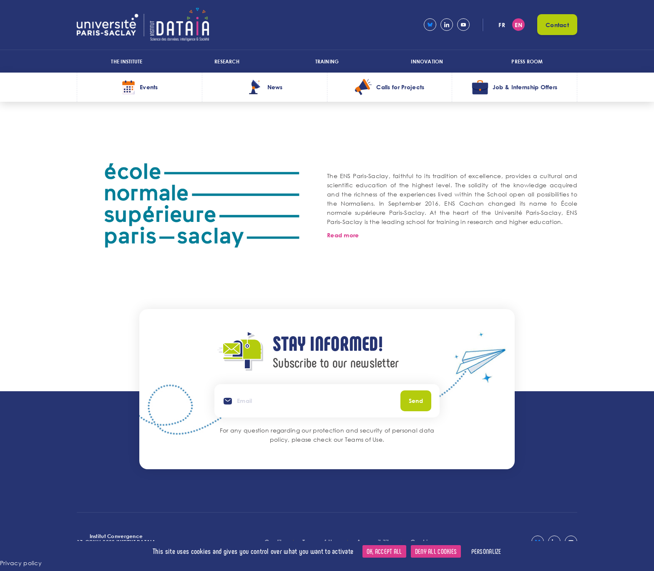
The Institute (126, 61)
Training (327, 61)
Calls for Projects (400, 87)
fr (501, 24)
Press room (527, 61)
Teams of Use (363, 439)
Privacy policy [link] (21, 563)
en (518, 24)
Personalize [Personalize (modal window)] (486, 551)
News (275, 87)
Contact (557, 24)
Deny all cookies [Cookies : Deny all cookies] (436, 551)
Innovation (427, 61)
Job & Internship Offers (525, 87)
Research (226, 61)
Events (149, 87)
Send (416, 400)
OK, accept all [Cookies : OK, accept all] (384, 551)
